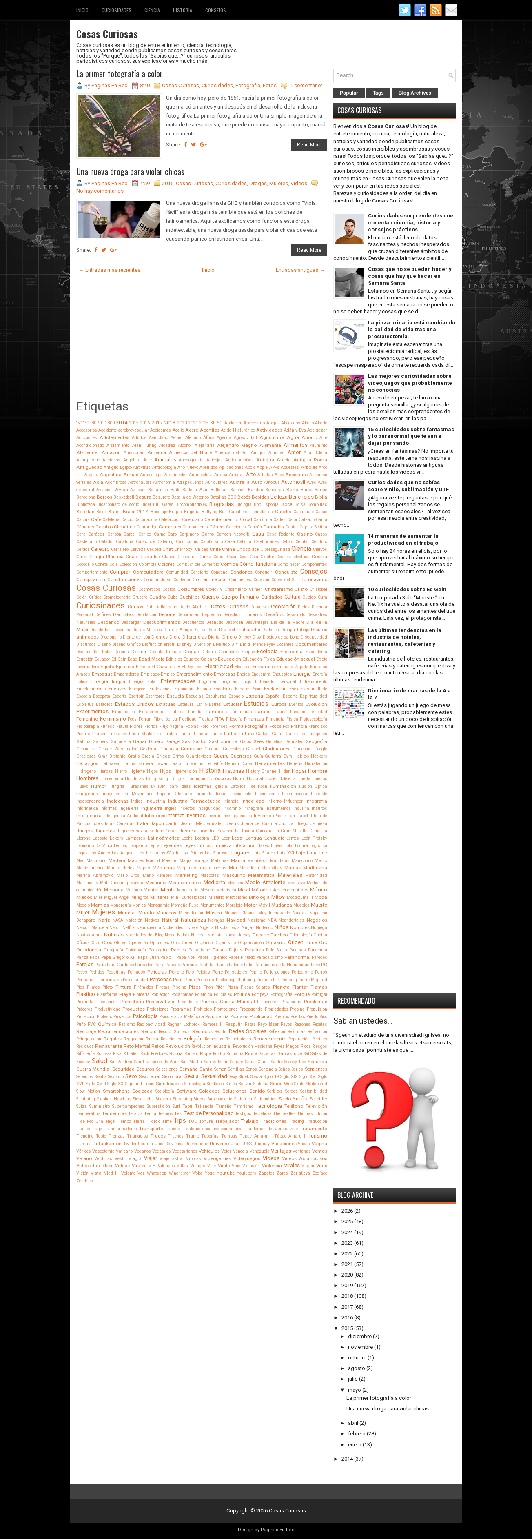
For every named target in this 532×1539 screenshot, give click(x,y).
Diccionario (111, 637)
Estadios (104, 704)
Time (167, 1121)
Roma (176, 1053)
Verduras (103, 1158)
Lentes (292, 838)
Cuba (173, 597)
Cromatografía (117, 597)
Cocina (319, 556)
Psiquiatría (217, 1016)
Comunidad (177, 572)
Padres (178, 950)
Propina (297, 1009)
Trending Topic (91, 1136)
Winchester (179, 1173)
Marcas (292, 868)
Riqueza (104, 1053)
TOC (192, 1121)
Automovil (293, 482)
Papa (95, 957)
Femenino (87, 719)
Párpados (144, 964)
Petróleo (205, 979)
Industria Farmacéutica (194, 801)
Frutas (170, 733)
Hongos (177, 778)
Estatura (185, 704)
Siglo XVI (308, 1076)
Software (186, 1091)
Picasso (264, 979)
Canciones (236, 527)
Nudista (215, 935)
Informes (108, 808)
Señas (284, 1069)
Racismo (127, 1024)
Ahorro (309, 437)
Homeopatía (111, 778)
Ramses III (213, 1024)
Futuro (246, 733)
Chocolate (247, 549)
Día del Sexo (205, 629)
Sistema (260, 1084)
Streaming (182, 1099)
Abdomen (233, 423)
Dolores (122, 651)
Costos (168, 589)
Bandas (255, 489)
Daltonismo (166, 607)
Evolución (316, 704)
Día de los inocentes (110, 629)
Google (320, 749)
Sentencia (268, 1069)
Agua (293, 437)
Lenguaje (274, 838)
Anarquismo (88, 460)
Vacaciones (284, 1143)
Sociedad (142, 1091)
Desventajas (257, 622)
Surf (176, 1106)
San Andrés (121, 1061)
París (100, 964)
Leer (226, 838)
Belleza (279, 497)
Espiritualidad (313, 696)
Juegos (84, 831)
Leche (187, 838)
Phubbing (246, 979)
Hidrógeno (86, 771)
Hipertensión (185, 771)
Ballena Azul (195, 489)
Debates (258, 607)
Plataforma (107, 994)
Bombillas (317, 504)
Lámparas (135, 838)
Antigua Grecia (273, 460)
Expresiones (123, 711)
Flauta (122, 726)
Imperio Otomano (174, 793)
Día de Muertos (147, 629)
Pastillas (207, 964)
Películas (157, 972)
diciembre (360, 1336)
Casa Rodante (280, 534)
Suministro (99, 1106)
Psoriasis (239, 1016)
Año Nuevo (187, 467)
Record (149, 1031)
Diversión (202, 644)
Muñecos (166, 913)
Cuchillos (190, 597)
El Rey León (193, 667)
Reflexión (276, 1031)
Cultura (292, 597)
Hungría (116, 786)
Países (220, 950)
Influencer (293, 801)
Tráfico (83, 1128)
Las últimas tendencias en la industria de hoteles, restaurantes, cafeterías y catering (404, 640)
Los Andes (99, 853)
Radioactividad (151, 1024)
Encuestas (282, 674)
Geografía (316, 741)
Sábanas (267, 1053)
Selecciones (167, 1069)
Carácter (96, 534)
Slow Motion (88, 1091)
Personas (161, 979)
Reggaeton (133, 1039)
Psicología (145, 1016)
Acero (191, 430)
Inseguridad (209, 808)
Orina (311, 942)
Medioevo (296, 882)
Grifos (178, 756)
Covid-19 (214, 589)
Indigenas (118, 801)
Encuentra (260, 674)
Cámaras (85, 527)
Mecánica (155, 882)
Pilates (93, 987)
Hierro (121, 771)
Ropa (205, 1053)
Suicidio (318, 1099)
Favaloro (298, 711)
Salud (99, 1061)
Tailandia (204, 1106)
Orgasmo (276, 942)
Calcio (127, 519)
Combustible (188, 564)
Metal (244, 890)
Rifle (90, 1053)
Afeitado (193, 437)
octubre (357, 1358)
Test (178, 1113)
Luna (312, 853)
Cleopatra (186, 556)
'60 (79, 423)
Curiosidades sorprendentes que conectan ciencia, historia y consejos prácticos (410, 223)
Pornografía (281, 994)
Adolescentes (114, 437)
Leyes (190, 845)
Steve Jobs (143, 1099)
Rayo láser (268, 1024)
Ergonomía (184, 689)
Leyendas (171, 845)
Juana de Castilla (259, 823)
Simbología (194, 1084)
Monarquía (120, 905)
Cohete (101, 564)
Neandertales (291, 920)
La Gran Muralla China (297, 831)
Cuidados (271, 597)
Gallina (83, 741)
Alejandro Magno (237, 445)
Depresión (211, 614)
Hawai (161, 763)
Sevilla (101, 1076)
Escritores (155, 696)
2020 (182, 423)
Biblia (321, 497)
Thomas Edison (312, 1113)
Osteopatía (135, 950)
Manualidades (121, 868)
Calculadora (145, 519)
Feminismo (113, 719)
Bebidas (260, 497)
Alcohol (185, 445)
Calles (279, 519)
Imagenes (87, 793)
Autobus (272, 482)
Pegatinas (116, 972)
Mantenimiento (90, 868)
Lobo (288, 845)
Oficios (83, 942)
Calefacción (170, 519)
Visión (82, 1173)
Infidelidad (253, 801)
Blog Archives (415, 93)
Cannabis (273, 527)
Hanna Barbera (137, 763)
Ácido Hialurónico (238, 430)
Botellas (85, 511)
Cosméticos (149, 589)
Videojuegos (246, 1158)
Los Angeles (124, 853)
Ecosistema (316, 651)
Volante (128, 1173)
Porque (302, 994)
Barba (307, 489)
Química (107, 1024)
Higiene (137, 771)
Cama (321, 519)
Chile (215, 549)
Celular (302, 541)
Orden (187, 942)
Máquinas (164, 868)
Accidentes (160, 430)
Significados (169, 1084)
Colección (128, 564)
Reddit (220, 1031)
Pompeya (260, 994)
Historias (233, 771)
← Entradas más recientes (109, 270)
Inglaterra (151, 808)
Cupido (309, 597)
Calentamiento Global (228, 519)
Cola (113, 564)
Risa (117, 1053)
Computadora (148, 572)
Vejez (226, 1151)
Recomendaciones (118, 1031)
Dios (257, 637)
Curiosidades (116, 10)
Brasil (114, 511)
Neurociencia (148, 927)
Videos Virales (130, 1166)
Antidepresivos (239, 460)
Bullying (209, 511)
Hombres (87, 778)
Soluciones (234, 1091)
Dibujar (288, 629)
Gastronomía (222, 741)
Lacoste (100, 838)
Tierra (139, 1121)
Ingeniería (129, 808)
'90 (100, 423)
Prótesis (104, 1016)
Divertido (221, 644)
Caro (172, 534)
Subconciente (220, 1099)
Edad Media (152, 659)
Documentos (88, 651)
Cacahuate (303, 511)
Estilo (201, 704)
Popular (349, 93)
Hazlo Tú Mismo (186, 763)
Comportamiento (91, 572)
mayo (354, 1390)
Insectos (187, 808)
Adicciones (86, 437)
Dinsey (244, 637)
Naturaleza (193, 920)
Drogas (258, 183)
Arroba (220, 474)
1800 (110, 423)
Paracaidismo (269, 957)
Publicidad (261, 1016)
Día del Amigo (178, 629)
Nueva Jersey (237, 935)
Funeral (201, 733)
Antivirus (142, 467)
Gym (287, 756)
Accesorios (86, 430)
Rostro (219, 1053)
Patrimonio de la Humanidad (282, 964)
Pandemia (317, 950)
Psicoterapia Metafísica (181, 1016)
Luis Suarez (263, 853)
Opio (175, 942)
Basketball (123, 497)
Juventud (207, 831)
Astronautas (140, 482)
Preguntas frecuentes (97, 1002)
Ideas (185, 786)
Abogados (290, 423)
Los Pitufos (192, 853)
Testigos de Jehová (253, 1113)
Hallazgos (87, 763)
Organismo (225, 942)
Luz (323, 853)
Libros (204, 845)
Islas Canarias (120, 823)
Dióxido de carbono (281, 637)
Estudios (256, 703)
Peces (81, 972)
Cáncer (217, 527)
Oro (323, 942)
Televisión (316, 1106)
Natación (133, 920)
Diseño (104, 644)
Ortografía (113, 950)
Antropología (164, 467)
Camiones (170, 527)
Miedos (84, 897)
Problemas (315, 1002)
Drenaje (173, 651)
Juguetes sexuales (135, 831)
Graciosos (86, 756)
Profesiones (158, 1009)
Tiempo (124, 1121)
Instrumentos (278, 808)
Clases (168, 556)
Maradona (249, 868)
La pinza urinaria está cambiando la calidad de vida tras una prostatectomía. (411, 329)
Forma (236, 726)
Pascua (189, 964)
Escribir (136, 696)
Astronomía (164, 482)
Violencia (272, 1166)
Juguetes (104, 831)
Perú (178, 979)
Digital (214, 637)
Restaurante (108, 1046)
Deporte (167, 614)
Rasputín (234, 1024)
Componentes (314, 564)
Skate (299, 1084)
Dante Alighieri (193, 607)
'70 (86, 423)
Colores (166, 564)
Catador (106, 541)
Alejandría (205, 445)
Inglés (171, 808)
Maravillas (272, 868)
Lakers (116, 838)
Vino (236, 1166)
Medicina (214, 882)
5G (220, 423)
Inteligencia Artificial (123, 815)
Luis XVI (285, 853)
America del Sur (231, 452)
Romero (191, 1053)
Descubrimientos (161, 622)
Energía (302, 674)
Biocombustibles (191, 504)
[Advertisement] (201, 340)
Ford (204, 726)
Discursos (86, 644)
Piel (276, 979)
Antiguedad (89, 467)
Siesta (256, 1076)
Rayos (286, 1024)
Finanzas (254, 719)
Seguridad (123, 1069)
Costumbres (190, 589)
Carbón (114, 534)
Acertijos (209, 430)
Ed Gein (118, 659)
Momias (100, 905)
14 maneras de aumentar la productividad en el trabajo (403, 539)
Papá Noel (186, 957)
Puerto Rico (316, 1016)
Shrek (244, 1076)
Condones (241, 572)
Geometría (86, 749)
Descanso (108, 622)
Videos (298, 183)
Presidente (188, 1002)
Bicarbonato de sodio (118, 504)
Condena (219, 572)
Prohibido (203, 1009)
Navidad (236, 920)
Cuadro (157, 597)
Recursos (202, 1031)
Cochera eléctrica (293, 556)
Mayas (136, 882)
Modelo (83, 905)
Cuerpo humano (240, 597)
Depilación (146, 614)
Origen (296, 942)
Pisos (195, 987)
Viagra (135, 1158)
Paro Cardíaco (120, 964)
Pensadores (236, 972)
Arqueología (151, 474)
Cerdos (83, 549)
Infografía (316, 801)
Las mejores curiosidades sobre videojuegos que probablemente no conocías (410, 383)
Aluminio (318, 445)
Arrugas (237, 474)
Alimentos (296, 445)
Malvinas (220, 860)
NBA (272, 920)
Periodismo (302, 972)
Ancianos (111, 460)
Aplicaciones (231, 467)
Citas (131, 556)
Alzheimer (87, 452)
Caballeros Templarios (251, 511)
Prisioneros (268, 1002)
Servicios (84, 1076)
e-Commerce (227, 651)
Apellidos (208, 467)
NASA (117, 920)
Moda (321, 897)
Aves (311, 482)
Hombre (317, 771)
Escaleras (223, 689)
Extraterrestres (153, 711)
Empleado (150, 674)
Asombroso (115, 482)
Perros (321, 972)
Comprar (120, 572)
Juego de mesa (312, 823)
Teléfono (293, 1106)
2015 (167, 183)
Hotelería (287, 778)
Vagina (319, 1143)
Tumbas (229, 1136)
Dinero (229, 637)
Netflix (128, 927)
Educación (229, 659)
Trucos (158, 1136)
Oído (95, 942)
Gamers (100, 741)
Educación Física (258, 659)
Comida (229, 564)
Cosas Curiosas (107, 33)
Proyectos (122, 1016)
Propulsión (317, 1009)
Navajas (216, 920)
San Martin (191, 1061)
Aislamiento (117, 445)
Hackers (319, 756)
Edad (132, 659)
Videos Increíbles (94, 1166)
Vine (211, 1166)
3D (213, 423)
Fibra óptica (165, 719)
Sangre (236, 1061)
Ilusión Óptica (313, 786)
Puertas (297, 1016)
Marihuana (315, 868)
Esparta (290, 696)
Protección (85, 1016)
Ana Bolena (315, 452)
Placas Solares (255, 987)
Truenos (176, 1136)
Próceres (84, 1009)
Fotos (270, 85)
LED (215, 838)
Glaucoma (302, 749)
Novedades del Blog (144, 935)
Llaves (263, 845)
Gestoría (148, 749)
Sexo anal (150, 1076)
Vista (96, 1173)
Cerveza (138, 549)
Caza (230, 541)
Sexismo (116, 1076)
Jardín (172, 823)
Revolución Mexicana (253, 1046)
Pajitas (235, 950)
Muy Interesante (274, 913)
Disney (184, 644)
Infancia (231, 801)
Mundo (146, 913)
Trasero (172, 1128)
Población (160, 994)
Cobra (219, 556)
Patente (236, 964)
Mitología (259, 897)
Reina (152, 1039)
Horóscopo (219, 778)
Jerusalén (214, 823)
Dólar (107, 651)
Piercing (289, 979)
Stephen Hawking (114, 1099)
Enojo (246, 681)
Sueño (300, 1098)
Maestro (169, 860)
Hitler (284, 771)
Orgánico (204, 942)
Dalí (149, 607)
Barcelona (85, 497)
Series (297, 1069)
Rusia (251, 1053)
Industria (155, 801)
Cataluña (124, 541)
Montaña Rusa (185, 905)
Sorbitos (274, 1091)
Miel (98, 897)
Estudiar (232, 704)
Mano (321, 860)
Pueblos (281, 1016)
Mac (80, 860)
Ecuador (102, 659)
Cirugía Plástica (106, 556)
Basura (143, 497)
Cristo (301, 589)
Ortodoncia (88, 950)
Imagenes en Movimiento (127, 793)
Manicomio (302, 860)
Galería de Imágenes (306, 733)
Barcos (104, 497)
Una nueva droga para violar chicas (130, 171)
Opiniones (159, 942)
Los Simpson (217, 853)
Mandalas (280, 860)
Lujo (300, 853)
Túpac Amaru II (290, 1136)
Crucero (140, 597)
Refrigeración (88, 1039)
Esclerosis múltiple (308, 689)
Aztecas (138, 489)
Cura (322, 597)
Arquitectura (201, 474)
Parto (159, 964)
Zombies (84, 1181)
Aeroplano (158, 437)
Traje (97, 1128)
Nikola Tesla (227, 927)
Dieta (175, 637)
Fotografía (247, 85)
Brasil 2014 (136, 511)
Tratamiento (313, 1128)
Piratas (163, 987)
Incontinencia (294, 793)
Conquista (286, 572)
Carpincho (189, 534)
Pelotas (203, 972)
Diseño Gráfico (126, 644)
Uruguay (261, 1143)
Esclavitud (275, 689)
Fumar (185, 733)
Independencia (90, 801)
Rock (144, 1053)
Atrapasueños (190, 482)
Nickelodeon (174, 927)
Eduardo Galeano (200, 659)
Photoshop (225, 979)
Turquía (84, 1143)
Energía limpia (108, 681)
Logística (318, 845)
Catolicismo (187, 541)
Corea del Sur (284, 579)
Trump (192, 1136)
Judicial (287, 823)
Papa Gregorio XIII (119, 957)
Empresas (224, 674)
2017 (157, 423)
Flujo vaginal (171, 726)
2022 (347, 1254)
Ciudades (149, 556)
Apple (262, 467)
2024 (347, 1232)
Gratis (134, 756)
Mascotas (209, 875)
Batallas (218, 497)
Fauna (281, 711)
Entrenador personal (275, 681)
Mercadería (188, 890)
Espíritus (85, 704)
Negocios (317, 920)
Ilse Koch (258, 786)
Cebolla (244, 541)
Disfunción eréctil (158, 644)
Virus (321, 1166)
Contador (182, 579)
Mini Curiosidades (189, 897)
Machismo (96, 860)
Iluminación (283, 786)
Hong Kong (157, 778)
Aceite (178, 430)
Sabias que (289, 1053)
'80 (93, 423)
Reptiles (319, 1039)
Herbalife (214, 763)
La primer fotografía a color (119, 73)
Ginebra (212, 749)
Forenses (219, 726)
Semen (220, 1069)
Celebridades (266, 541)
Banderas (274, 489)
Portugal (319, 994)
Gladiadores (276, 749)
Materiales (290, 875)
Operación (138, 942)
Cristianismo (279, 589)
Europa (279, 704)
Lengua (254, 838)
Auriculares (216, 482)
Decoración (282, 606)
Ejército (143, 667)
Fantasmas (241, 711)
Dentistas (123, 614)
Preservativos (160, 1002)
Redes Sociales (247, 1031)
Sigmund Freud (140, 1084)
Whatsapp (156, 1173)
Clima (204, 556)
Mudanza (281, 905)
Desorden (234, 622)
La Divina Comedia (254, 831)
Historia (182, 10)
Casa (258, 534)
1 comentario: (306, 85)
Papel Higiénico (212, 957)
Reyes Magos (286, 1046)
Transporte (151, 1128)
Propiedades (276, 1009)
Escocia (83, 696)
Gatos (245, 741)
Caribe (144, 534)
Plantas (318, 987)
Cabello (283, 511)
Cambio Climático (115, 527)
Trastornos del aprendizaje (271, 1128)
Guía (258, 756)
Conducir (263, 572)
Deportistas (188, 614)
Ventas (319, 1151)
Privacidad (291, 1002)
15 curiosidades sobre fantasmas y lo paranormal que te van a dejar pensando (411, 436)
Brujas (175, 511)
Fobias (192, 726)
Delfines (103, 614)
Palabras (254, 950)
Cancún (254, 527)
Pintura (123, 987)
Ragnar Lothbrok (183, 1024)
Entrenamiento (313, 681)
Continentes (240, 579)
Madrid (153, 860)
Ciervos (320, 549)
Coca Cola (248, 556)
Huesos (320, 778)
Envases (117, 689)
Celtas (287, 541)
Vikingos (166, 1166)
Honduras (134, 778)
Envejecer (138, 689)
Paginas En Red (278, 1529)
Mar (233, 868)
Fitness (107, 726)
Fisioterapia (87, 726)
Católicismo (211, 541)
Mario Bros (128, 875)
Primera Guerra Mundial (227, 1002)
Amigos (258, 452)
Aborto (321, 423)
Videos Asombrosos (304, 1158)
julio (353, 1379)
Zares (282, 1173)
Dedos (304, 607)
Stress (200, 1099)
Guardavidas (198, 756)
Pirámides (143, 987)
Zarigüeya (300, 1173)
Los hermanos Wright (158, 853)
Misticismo (236, 897)
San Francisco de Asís (156, 1061)
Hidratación (316, 763)
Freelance (118, 733)
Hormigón (195, 778)
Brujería (192, 511)
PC (324, 964)
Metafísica (226, 890)
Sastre (277, 1061)
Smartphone (116, 1091)
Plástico (85, 994)
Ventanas (302, 1151)
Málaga (201, 860)
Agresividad (245, 437)
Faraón (263, 711)
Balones (238, 489)
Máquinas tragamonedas (201, 868)
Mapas (143, 868)
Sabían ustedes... (362, 1021)
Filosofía (234, 719)
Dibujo (303, 629)
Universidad (196, 1143)
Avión (121, 489)
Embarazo (263, 667)
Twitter (130, 1143)
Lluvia (277, 845)
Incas (221, 793)
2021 (193, 423)
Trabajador (227, 1121)
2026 (347, 1211)
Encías (243, 674)
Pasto (222, 964)
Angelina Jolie (137, 460)
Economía (291, 651)
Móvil (264, 905)
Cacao (321, 511)
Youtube (226, 1173)
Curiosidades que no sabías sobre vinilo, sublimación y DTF (408, 485)
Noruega (319, 927)
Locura (301, 845)
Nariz (104, 920)
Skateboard (316, 1084)
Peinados (136, 972)
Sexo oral (172, 1076)
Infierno (274, 801)
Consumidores (157, 579)
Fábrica (177, 711)
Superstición (158, 1106)
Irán (291, 815)
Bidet (146, 504)
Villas (182, 1166)
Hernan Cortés (239, 763)
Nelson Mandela (92, 927)
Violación (251, 1166)
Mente (168, 890)
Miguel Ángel (117, 897)
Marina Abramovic (94, 875)
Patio (248, 964)
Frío (158, 733)
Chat (167, 549)
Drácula (156, 651)
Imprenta (204, 793)
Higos (152, 771)
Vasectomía (103, 1151)
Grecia (148, 756)
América (156, 452)
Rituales (131, 1053)
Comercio (210, 564)
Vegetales (161, 1151)
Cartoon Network (232, 534)
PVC (92, 1024)
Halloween (110, 763)
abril (353, 1423)
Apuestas (290, 467)
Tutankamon (107, 1143)
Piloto (107, 987)
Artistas (265, 474)
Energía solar (143, 681)
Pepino (255, 972)
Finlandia (275, 719)
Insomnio (232, 808)
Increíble (319, 793)
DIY (234, 644)
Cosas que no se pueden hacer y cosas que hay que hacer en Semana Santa (410, 276)
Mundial (127, 913)
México (318, 890)
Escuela (175, 696)
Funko (216, 733)
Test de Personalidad (209, 1113)
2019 (347, 1285)
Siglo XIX (289, 1076)
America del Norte (190, 452)
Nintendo (264, 927)
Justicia (188, 831)
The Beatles (284, 1113)
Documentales (311, 644)
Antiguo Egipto (117, 467)
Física (292, 719)
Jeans (187, 823)
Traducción (316, 1121)
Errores (204, 689)
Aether (177, 437)
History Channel (261, 771)
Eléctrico (242, 667)
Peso (189, 979)
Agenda (224, 437)
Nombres (300, 927)
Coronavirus (313, 579)
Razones (302, 1024)
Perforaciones (277, 972)
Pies (80, 987)
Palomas (297, 950)
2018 (169, 423)
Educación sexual (295, 659)
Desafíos (274, 614)
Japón (157, 823)
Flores (136, 726)
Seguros (145, 1069)
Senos (251, 1069)
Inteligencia (89, 815)
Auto (256, 482)
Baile (175, 489)
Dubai (207, 651)
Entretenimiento (91, 689)
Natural (170, 920)
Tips (180, 1120)
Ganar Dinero (148, 741)
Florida (151, 726)
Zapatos (267, 1173)
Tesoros (165, 1113)
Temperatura (88, 1113)
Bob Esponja (266, 504)
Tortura (206, 1121)
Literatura (244, 845)
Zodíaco (319, 1173)
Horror (239, 778)
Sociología (164, 1091)
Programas (181, 1009)
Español (273, 696)
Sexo (131, 1076)
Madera (117, 860)
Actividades (269, 430)
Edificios (174, 659)
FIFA (219, 719)
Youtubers (246, 1173)
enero (354, 1444)
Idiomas (203, 786)
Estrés (215, 704)
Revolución (178, 1046)
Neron (115, 927)
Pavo (315, 964)
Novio (170, 935)
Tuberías (210, 1136)
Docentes (285, 644)
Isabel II (304, 815)
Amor (294, 452)
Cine (81, 556)
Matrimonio (87, 882)
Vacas (304, 1143)
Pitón (220, 987)
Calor (292, 519)
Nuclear (198, 935)
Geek (258, 741)
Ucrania (145, 1143)
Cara (81, 534)
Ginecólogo (233, 749)
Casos (321, 534)
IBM (162, 786)
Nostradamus (89, 935)
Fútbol (230, 733)
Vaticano (124, 1151)
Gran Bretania (112, 756)
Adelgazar (317, 430)
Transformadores (120, 1128)
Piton (208, 987)
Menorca (134, 890)
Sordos (291, 1091)
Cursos (135, 607)
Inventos (196, 815)
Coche (267, 556)
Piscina (179, 987)
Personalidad (135, 979)
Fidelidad (188, 719)
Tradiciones (273, 1121)
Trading (296, 1121)
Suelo (285, 1099)
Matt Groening (114, 882)
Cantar (291, 527)
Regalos (113, 1039)
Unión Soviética (169, 1143)
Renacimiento (238, 1039)
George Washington (117, 749)
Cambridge (146, 527)
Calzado (307, 519)
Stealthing (85, 1099)
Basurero (161, 497)
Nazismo (256, 920)
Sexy (233, 1076)
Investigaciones (237, 815)
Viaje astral (171, 1158)
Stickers (163, 1099)
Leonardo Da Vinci (94, 845)
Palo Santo (276, 950)
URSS (247, 1143)
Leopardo (138, 845)
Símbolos (215, 1084)
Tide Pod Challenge (95, 1121)
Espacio (236, 696)
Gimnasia (168, 749)
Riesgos (319, 1046)
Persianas (86, 979)
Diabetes (270, 629)
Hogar (299, 771)
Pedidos (96, 972)
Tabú (187, 1106)
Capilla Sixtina (313, 527)
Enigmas (228, 681)
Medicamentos (184, 882)
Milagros (140, 897)
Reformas (297, 1031)
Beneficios (301, 497)
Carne (159, 534)
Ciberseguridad (275, 549)
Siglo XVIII (96, 1084)
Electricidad (219, 666)
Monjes (139, 905)
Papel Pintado (241, 957)
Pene (217, 972)
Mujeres (278, 183)
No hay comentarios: (100, 191)
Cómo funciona (257, 564)
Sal (306, 1053)
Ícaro (173, 786)
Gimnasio (191, 749)
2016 (145, 423)
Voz (141, 1173)
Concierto (199, 572)
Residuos (85, 1046)
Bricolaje (159, 511)
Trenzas (117, 1136)
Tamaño (223, 1106)
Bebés (243, 497)
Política (242, 994)
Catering (165, 541)
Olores (120, 942)
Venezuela (260, 1151)
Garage (172, 741)
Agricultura (271, 437)
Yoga (210, 1173)
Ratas (250, 1024)
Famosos (216, 711)
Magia (186, 860)
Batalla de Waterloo (189, 497)
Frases (99, 733)
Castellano (86, 541)
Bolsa (300, 504)
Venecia (240, 1151)
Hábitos (301, 756)
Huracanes (138, 786)
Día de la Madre (287, 622)
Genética (274, 741)
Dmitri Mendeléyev (257, 644)
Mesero (207, 890)
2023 (347, 1243)
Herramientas (270, 763)
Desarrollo (295, 614)
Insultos (319, 808)
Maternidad (316, 875)
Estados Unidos (134, 704)
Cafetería (111, 519)
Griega (163, 756)
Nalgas (300, 913)
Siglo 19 (271, 1076)
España (254, 696)
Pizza (232, 987)
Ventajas (281, 1151)
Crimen (256, 589)
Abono (308, 423)
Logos (82, 853)
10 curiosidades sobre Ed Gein (407, 589)
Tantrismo (243, 1106)
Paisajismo (199, 950)
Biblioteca (85, 504)
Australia (239, 482)
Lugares (240, 852)
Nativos (152, 920)
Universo (219, 1143)
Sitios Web (281, 1084)
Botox (101, 511)
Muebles (301, 905)
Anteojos (214, 460)
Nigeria (207, 927)
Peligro (176, 972)
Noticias (114, 934)
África (209, 437)
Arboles (309, 467)
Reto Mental (137, 1046)
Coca (231, 556)
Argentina (111, 474)
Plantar (300, 987)
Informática (87, 808)
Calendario (192, 519)
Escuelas (195, 696)
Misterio (216, 897)
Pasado (173, 964)
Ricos (306, 1046)
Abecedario (254, 423)
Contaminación (210, 579)
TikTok (153, 1121)
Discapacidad (314, 637)
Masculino (233, 875)
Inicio (82, 10)
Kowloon (225, 831)
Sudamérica (265, 1099)
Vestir (120, 1158)
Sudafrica (243, 1099)
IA (153, 786)
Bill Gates (163, 504)
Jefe (198, 823)
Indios (137, 801)
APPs (274, 467)
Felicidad (318, 711)
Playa (125, 994)
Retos (157, 1046)
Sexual (192, 1076)
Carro (208, 534)
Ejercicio (125, 667)
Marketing (186, 875)
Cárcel (130, 534)
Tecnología (269, 1106)
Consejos (215, 10)
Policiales (223, 994)
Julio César (166, 831)
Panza (82, 957)
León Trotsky (314, 838)
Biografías (221, 504)
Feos (132, 719)
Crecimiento (235, 589)
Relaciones (171, 1039)
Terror (150, 1113)
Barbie (321, 489)
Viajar (150, 1158)
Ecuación (84, 659)
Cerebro (100, 549)
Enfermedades (178, 681)
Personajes (110, 979)
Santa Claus (257, 1061)
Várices (83, 1151)
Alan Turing (144, 445)
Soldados (209, 1091)
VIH (152, 1166)
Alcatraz (167, 445)
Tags (378, 93)
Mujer (82, 912)
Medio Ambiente (265, 882)
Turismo (317, 1136)
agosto (356, 1368)
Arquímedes (176, 474)
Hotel (271, 778)
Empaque (102, 674)
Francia (299, 726)
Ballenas (219, 489)
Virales (292, 1165)
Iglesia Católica (230, 786)
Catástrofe (145, 541)
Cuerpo (210, 597)
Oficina (320, 935)
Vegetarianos (184, 1151)
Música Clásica (240, 913)
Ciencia (152, 10)
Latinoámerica (164, 838)
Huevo (82, 786)
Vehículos (209, 1151)
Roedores (159, 1053)
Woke (197, 1173)
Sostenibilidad (313, 1091)
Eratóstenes (160, 689)
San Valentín (216, 1061)
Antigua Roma (310, 460)
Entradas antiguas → (300, 270)
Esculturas (216, 696)
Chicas (201, 549)
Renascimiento (269, 1039)
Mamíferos (257, 860)
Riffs (80, 1053)
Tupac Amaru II (255, 1136)
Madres (136, 860)
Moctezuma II (300, 897)
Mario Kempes (157, 875)
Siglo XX (115, 1084)
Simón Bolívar (239, 1084)
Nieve (192, 927)
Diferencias (194, 637)
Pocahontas (182, 994)
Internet (175, 815)
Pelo (190, 972)
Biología (244, 504)
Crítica (95, 597)
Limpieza (222, 845)
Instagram (253, 808)
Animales (165, 460)
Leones (120, 845)
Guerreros (241, 756)
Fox (286, 726)
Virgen (307, 1166)
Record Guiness (174, 1031)
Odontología (300, 935)
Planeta (281, 987)
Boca (287, 504)
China (228, 549)
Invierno (262, 815)
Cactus (83, 519)
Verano (84, 1158)
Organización (251, 942)
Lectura (202, 838)
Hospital (255, 778)
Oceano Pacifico (270, 935)
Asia (98, 482)
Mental (151, 890)
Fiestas (206, 719)
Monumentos (212, 905)
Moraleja (234, 905)
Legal (238, 838)
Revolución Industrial (211, 1046)
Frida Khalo (140, 733)
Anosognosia (191, 460)
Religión (193, 1039)
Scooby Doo (295, 1061)
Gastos (199, 741)
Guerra (221, 756)
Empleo (168, 674)
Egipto (107, 667)
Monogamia (158, 905)
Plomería (141, 994)
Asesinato (296, 474)
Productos (133, 1009)
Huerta (303, 778)
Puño (81, 1024)
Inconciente (240, 793)
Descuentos (193, 622)
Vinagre (197, 1166)
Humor (98, 786)
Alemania (270, 445)
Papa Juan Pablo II (156, 957)
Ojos (107, 942)
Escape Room (248, 689)
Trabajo (250, 1121)
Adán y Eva (295, 430)
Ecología (267, 651)
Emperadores (126, 674)
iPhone (279, 815)
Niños (281, 927)
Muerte (319, 905)
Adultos (139, 437)
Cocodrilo (85, 564)
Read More (309, 145)
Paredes (319, 957)
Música (214, 913)
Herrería (295, 763)
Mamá (238, 860)
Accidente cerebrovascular (123, 430)
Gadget (263, 733)
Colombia (148, 564)
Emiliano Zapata (292, 667)
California (262, 519)
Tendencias (114, 1113)
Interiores (155, 815)
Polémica (203, 994)
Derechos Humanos (242, 614)
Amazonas (134, 452)
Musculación (191, 913)
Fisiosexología (313, 719)
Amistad (276, 452)
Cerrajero (120, 549)
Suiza (81, 1106)
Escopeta (101, 696)
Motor (250, 905)
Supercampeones (128, 1106)
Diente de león (136, 637)
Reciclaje (86, 1031)
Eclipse (248, 651)
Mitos (278, 897)
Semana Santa (196, 1069)
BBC (232, 497)
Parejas (84, 964)
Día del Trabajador (240, 629)
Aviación (104, 489)
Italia (142, 823)
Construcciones (124, 579)
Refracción (317, 1031)
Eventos (296, 704)
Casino (305, 534)
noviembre (360, 1347)
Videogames (217, 1158)
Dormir (138, 651)
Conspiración (90, 579)
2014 (121, 422)
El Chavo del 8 (165, 667)
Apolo (250, 467)
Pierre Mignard (313, 979)
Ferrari (145, 719)
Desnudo (214, 622)
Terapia (135, 1113)
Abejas (273, 423)
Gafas (278, 733)
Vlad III (111, 1173)
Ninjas (248, 927)
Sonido (257, 1091)
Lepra (154, 845)
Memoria (114, 890)
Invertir (214, 815)
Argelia (91, 474)
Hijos (165, 771)
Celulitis (319, 541)
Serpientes (316, 1069)
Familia (195, 711)
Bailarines (158, 489)
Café (96, 519)
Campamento (195, 527)
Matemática (261, 875)
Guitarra (273, 756)
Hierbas (105, 771)
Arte (251, 474)
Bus (223, 511)
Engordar (208, 681)
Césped (154, 549)
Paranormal (297, 957)
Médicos (235, 882)
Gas (186, 741)
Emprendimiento (194, 674)
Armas (130, 474)
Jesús (232, 823)
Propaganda (251, 1009)
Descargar (131, 622)
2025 (204, 423)
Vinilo (224, 1166)
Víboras (193, 1158)
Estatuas (165, 704)
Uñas (236, 1143)
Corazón (261, 579)
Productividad (108, 1009)
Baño (292, 489)
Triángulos (137, 1136)
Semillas (236, 1069)
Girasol (253, 749)
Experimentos (92, 711)
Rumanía (235, 1053)
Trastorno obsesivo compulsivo (212, 1128)
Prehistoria (132, 1002)
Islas (98, 823)
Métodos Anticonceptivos (280, 890)
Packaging (159, 950)
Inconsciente (267, 793)
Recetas (320, 1024)
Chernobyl (183, 549)
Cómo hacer (288, 564)
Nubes (183, 935)
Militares (159, 897)
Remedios (214, 1039)
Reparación (299, 1039)
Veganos (142, 1151)
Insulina (301, 808)
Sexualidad (214, 1076)
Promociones (226, 1009)
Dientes (159, 637)
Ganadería (121, 741)
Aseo (279, 474)
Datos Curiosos (229, 606)
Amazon (111, 452)
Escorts (119, 696)
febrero (357, 1433)
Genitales (294, 741)
